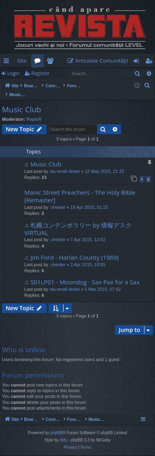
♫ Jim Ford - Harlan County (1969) (71, 249)
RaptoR (34, 110)
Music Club (21, 101)
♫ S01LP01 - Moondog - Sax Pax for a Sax (82, 273)
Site (21, 60)
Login (13, 73)
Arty (63, 441)
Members (51, 62)
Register (40, 73)
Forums (39, 62)
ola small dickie (64, 162)
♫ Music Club (42, 155)
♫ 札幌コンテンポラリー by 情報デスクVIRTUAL (78, 220)
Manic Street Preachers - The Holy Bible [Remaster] (79, 187)
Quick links (8, 62)
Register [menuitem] (150, 62)
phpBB (57, 433)
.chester (57, 198)
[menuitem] (99, 60)
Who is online (23, 341)
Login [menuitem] (137, 62)
